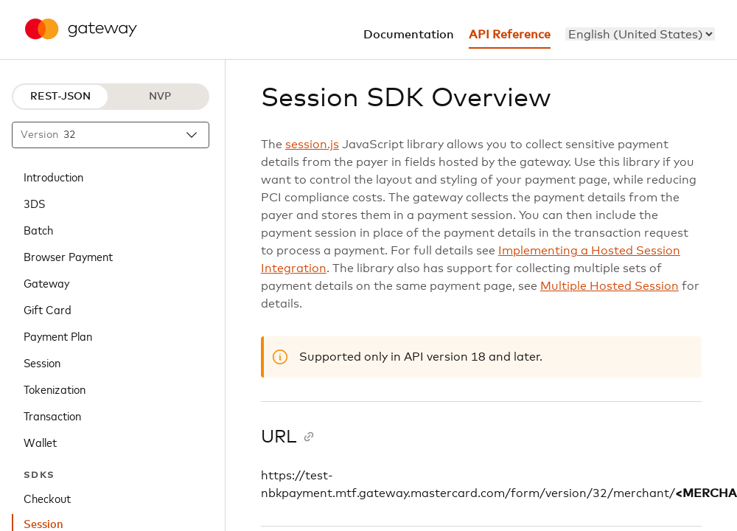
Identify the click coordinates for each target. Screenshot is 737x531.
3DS (34, 203)
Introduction (53, 176)
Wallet (40, 442)
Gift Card (47, 309)
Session (42, 362)
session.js (312, 144)
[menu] (640, 34)
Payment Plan (58, 335)
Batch (38, 229)
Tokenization (54, 389)
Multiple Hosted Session (609, 286)
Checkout (47, 498)
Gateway (46, 282)
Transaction (52, 415)
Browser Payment (68, 256)
